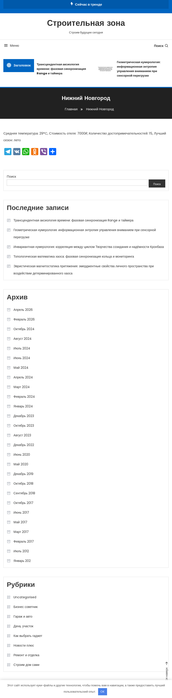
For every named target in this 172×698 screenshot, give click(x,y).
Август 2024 (22, 338)
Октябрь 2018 (23, 483)
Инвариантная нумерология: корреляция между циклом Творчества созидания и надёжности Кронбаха (88, 247)
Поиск (161, 46)
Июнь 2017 (21, 512)
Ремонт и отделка (26, 655)
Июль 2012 (21, 551)
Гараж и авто (22, 616)
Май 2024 (20, 367)
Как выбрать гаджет (27, 636)
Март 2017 (21, 532)
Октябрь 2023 (23, 425)
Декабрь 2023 (23, 416)
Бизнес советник (25, 607)
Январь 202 (22, 561)
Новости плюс (23, 645)
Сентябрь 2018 (24, 493)
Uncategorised (24, 597)
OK (102, 691)
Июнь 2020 (21, 454)
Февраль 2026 (24, 319)
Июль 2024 (21, 348)
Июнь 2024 (21, 358)
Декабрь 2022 (23, 445)
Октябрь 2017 (23, 503)
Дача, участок (23, 626)
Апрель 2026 (23, 309)
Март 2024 (21, 387)
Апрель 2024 (23, 377)
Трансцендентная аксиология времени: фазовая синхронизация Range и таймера (62, 68)
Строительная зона (86, 24)
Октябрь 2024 (23, 329)
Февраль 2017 (23, 541)
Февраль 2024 (24, 396)
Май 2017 (20, 522)
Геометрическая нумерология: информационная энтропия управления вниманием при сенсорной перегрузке (84, 233)
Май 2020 (20, 464)
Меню (11, 45)
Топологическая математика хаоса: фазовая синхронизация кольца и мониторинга (73, 256)
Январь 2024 (23, 406)
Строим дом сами (26, 665)
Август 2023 (22, 435)
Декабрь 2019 (23, 474)
